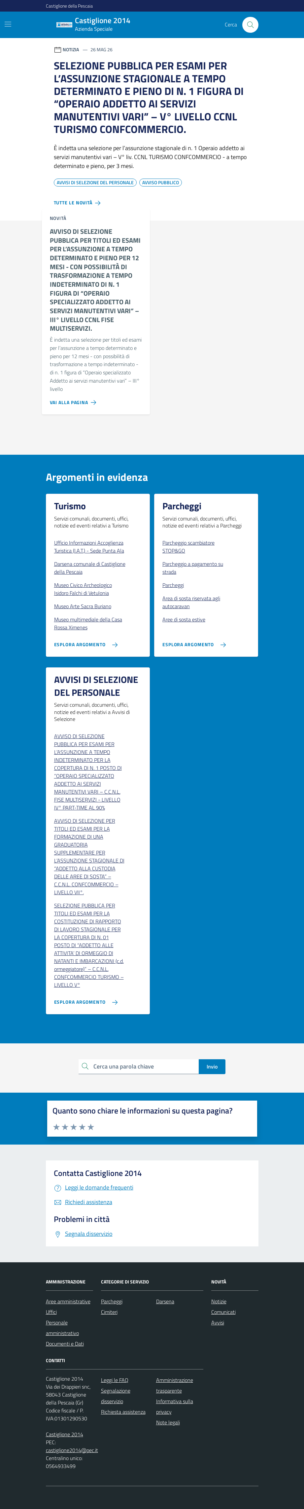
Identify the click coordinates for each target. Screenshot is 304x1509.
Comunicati (223, 1312)
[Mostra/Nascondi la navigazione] (8, 24)
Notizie (218, 1301)
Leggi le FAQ (114, 1380)
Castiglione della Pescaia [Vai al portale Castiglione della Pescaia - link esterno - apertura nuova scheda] (69, 5)
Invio (212, 1066)
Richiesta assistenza (123, 1412)
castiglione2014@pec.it (72, 1450)
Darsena (165, 1301)
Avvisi (217, 1322)
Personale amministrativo (62, 1328)
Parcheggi (111, 1301)
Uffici (51, 1312)
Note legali (168, 1422)
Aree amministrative (68, 1301)
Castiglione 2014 (64, 1434)
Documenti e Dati (65, 1344)
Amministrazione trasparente (174, 1385)
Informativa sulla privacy (174, 1406)
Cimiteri (109, 1312)
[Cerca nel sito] (250, 25)
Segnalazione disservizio (115, 1396)
